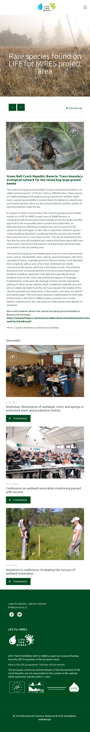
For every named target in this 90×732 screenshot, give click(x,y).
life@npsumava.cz (17, 607)
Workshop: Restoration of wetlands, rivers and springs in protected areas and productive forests (44, 408)
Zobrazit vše (73, 108)
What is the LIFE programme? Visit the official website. (36, 664)
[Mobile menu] (85, 7)
